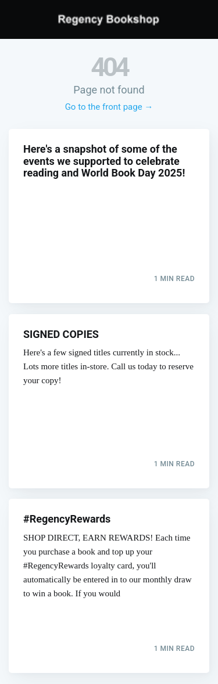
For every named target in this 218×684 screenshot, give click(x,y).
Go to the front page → (109, 107)
